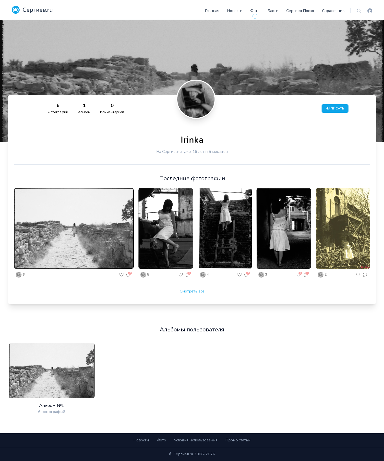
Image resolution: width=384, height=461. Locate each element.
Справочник (333, 10)
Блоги (272, 10)
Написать (335, 108)
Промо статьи (238, 440)
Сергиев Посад (300, 10)
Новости (234, 10)
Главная (212, 10)
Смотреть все (192, 291)
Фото (255, 10)
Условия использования (195, 440)
